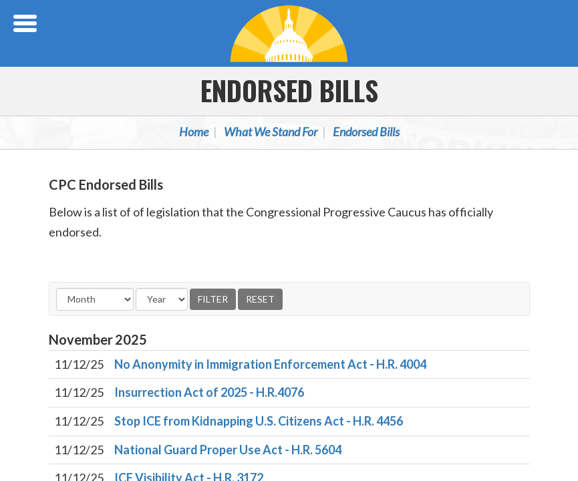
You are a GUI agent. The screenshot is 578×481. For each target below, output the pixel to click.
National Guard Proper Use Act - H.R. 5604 (227, 449)
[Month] (95, 299)
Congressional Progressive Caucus (289, 33)
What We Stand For (270, 131)
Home (193, 131)
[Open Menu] (26, 23)
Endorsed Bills (289, 90)
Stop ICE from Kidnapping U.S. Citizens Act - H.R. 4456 (258, 421)
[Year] (162, 299)
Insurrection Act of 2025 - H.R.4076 (209, 392)
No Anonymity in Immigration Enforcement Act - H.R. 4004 (270, 364)
